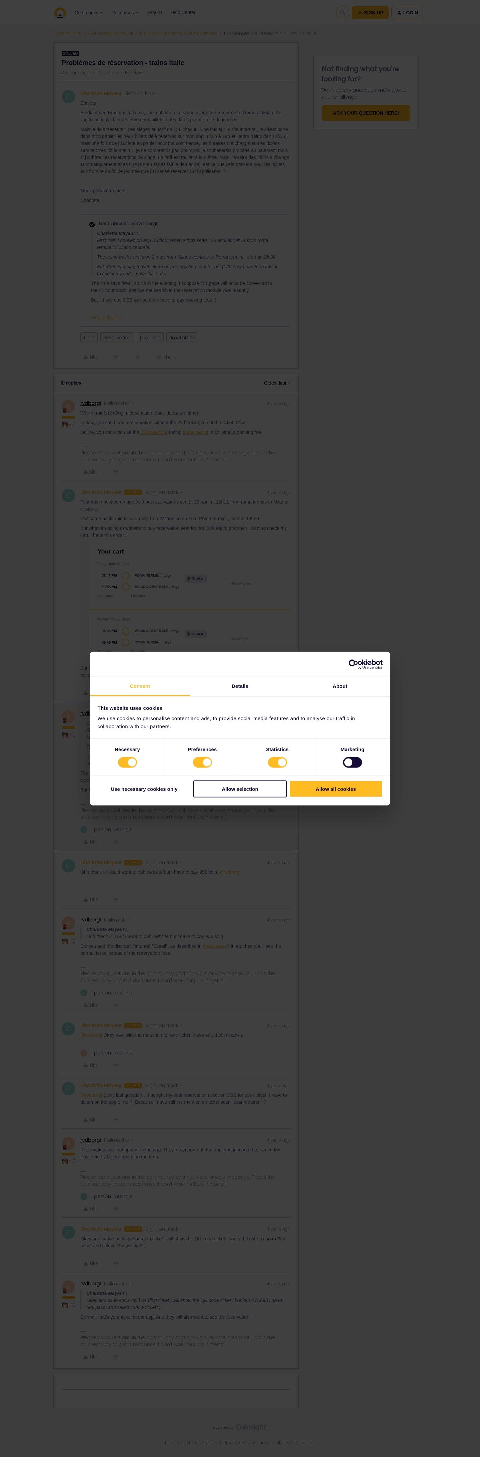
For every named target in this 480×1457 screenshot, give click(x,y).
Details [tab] (240, 686)
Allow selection (240, 789)
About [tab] (340, 686)
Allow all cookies (336, 789)
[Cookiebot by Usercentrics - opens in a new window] (353, 664)
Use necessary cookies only (144, 789)
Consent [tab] (140, 686)
